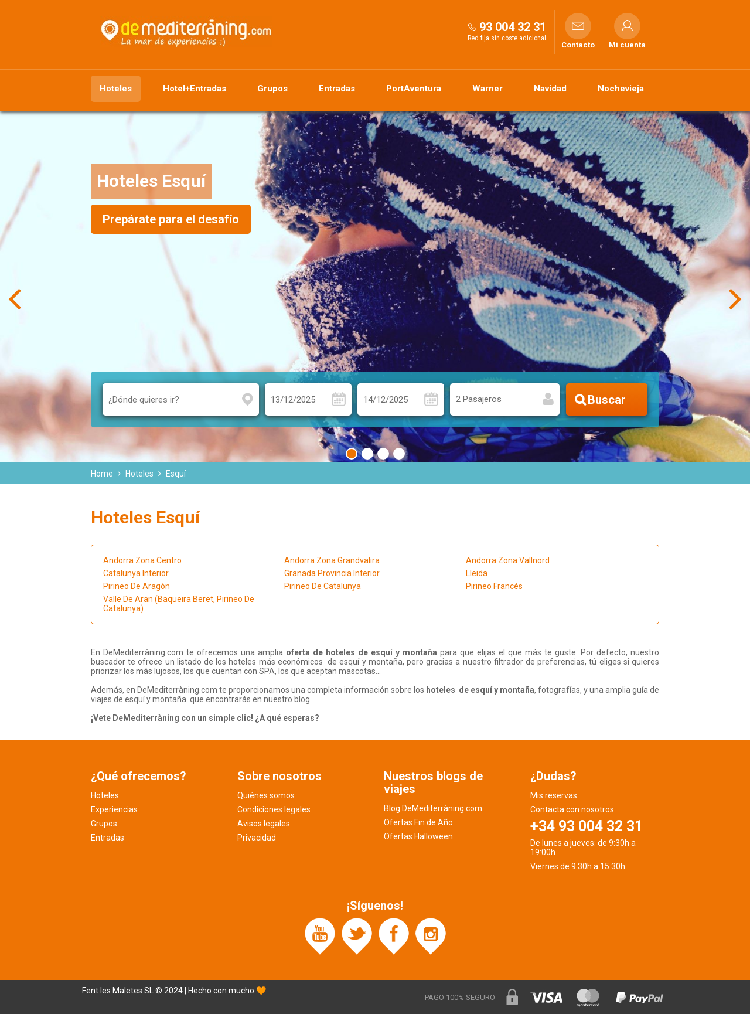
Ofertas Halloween (418, 836)
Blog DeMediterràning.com (433, 808)
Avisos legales (263, 823)
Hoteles (116, 88)
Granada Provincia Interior (332, 573)
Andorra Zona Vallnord (508, 560)
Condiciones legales (274, 809)
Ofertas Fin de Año (418, 822)
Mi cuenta (627, 45)
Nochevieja (621, 88)
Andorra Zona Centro (142, 560)
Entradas (337, 88)
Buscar (607, 400)
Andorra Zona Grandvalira (332, 560)
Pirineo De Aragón (136, 586)
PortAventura (413, 88)
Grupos (272, 88)
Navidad (550, 88)
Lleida (477, 573)
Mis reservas (553, 795)
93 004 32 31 (512, 27)
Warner (487, 88)
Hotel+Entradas (194, 88)
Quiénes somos (266, 795)
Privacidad (256, 837)
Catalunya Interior (136, 573)
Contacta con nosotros (572, 809)
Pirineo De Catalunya (322, 586)
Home (102, 473)
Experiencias (114, 809)
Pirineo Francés (494, 586)
